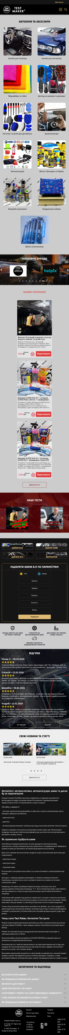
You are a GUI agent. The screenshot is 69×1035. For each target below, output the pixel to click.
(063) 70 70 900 (61, 1026)
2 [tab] (22, 281)
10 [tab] (49, 281)
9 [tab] (46, 281)
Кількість (34, 603)
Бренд (34, 610)
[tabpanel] (18, 271)
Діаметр (34, 581)
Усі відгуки (21, 725)
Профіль (34, 595)
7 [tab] (39, 281)
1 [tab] (19, 281)
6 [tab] (36, 281)
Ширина (34, 588)
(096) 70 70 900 (61, 1020)
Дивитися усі (34, 485)
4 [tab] (29, 281)
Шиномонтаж (31, 1016)
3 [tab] (26, 281)
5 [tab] (32, 281)
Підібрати (35, 617)
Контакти (50, 1013)
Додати (48, 725)
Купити (28, 1010)
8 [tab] (43, 281)
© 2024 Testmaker (10, 1028)
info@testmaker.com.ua (12, 1021)
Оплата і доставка (32, 1013)
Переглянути (43, 353)
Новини (50, 1010)
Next (66, 518)
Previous (2, 518)
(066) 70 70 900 (61, 1030)
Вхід (49, 1016)
